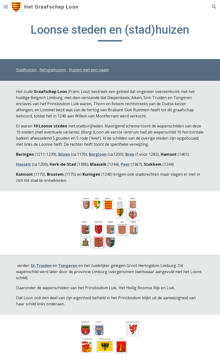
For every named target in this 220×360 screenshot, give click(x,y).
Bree (129, 154)
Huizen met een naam (89, 69)
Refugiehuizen (52, 69)
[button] (6, 6)
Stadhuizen (26, 69)
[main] (110, 32)
